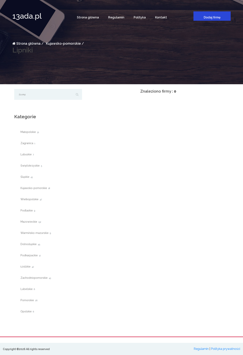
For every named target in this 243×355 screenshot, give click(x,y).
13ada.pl (27, 15)
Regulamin (116, 17)
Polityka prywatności (225, 349)
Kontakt (161, 17)
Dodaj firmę (212, 17)
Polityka (140, 17)
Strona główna (88, 17)
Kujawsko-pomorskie (63, 43)
